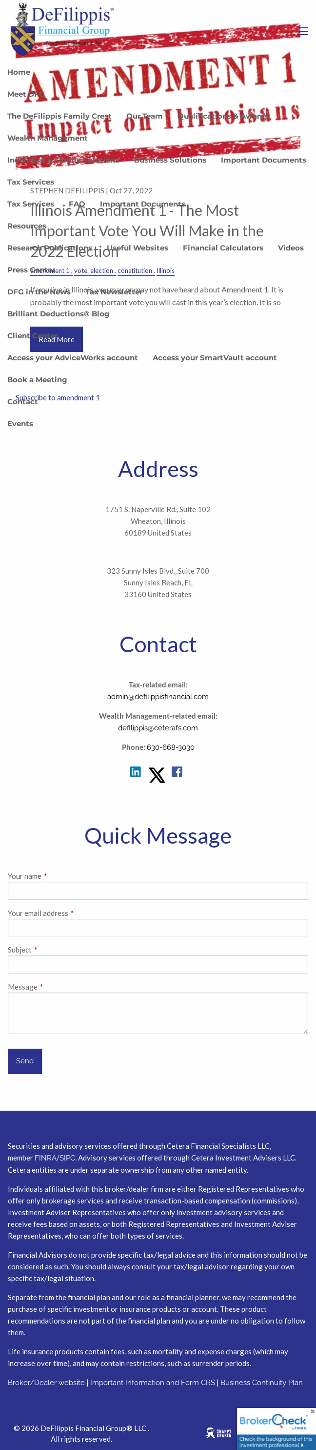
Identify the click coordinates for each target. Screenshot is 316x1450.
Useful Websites (137, 247)
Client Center (32, 335)
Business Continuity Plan (261, 1382)
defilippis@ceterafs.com (158, 728)
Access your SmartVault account (215, 357)
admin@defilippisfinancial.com (158, 696)
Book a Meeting (37, 379)
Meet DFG (26, 94)
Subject (54, 949)
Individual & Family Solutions (63, 160)
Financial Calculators (223, 247)
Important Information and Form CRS (152, 1382)
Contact (22, 401)
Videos (291, 247)
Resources (26, 225)
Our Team (144, 116)
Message (57, 986)
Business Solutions (170, 160)
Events (20, 423)
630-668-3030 (171, 747)
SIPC (67, 1158)
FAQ (77, 203)
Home (18, 72)
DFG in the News (39, 291)
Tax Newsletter (113, 291)
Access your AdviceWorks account (72, 357)
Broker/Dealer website (46, 1382)
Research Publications (49, 247)
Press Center (31, 269)
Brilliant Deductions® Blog (58, 313)
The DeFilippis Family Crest (59, 116)
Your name (59, 875)
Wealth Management (47, 138)
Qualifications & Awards (223, 116)
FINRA (46, 1158)
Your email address (72, 913)
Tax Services (30, 181)
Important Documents (263, 160)
